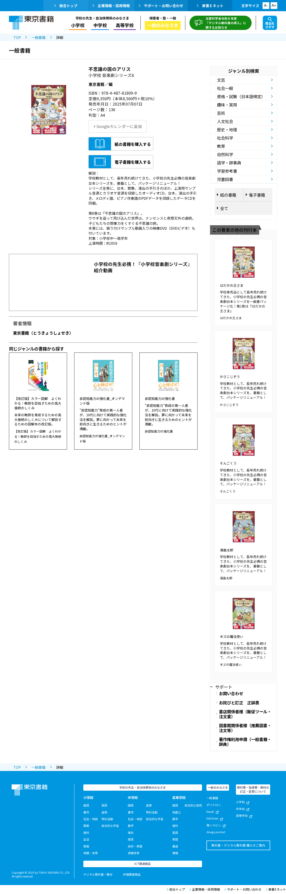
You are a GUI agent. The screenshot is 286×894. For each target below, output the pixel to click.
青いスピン (216, 825)
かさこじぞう (230, 376)
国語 (86, 805)
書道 (175, 846)
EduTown (214, 818)
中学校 (100, 25)
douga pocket (215, 832)
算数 (86, 826)
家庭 (86, 846)
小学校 (77, 25)
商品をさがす (270, 23)
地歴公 (176, 812)
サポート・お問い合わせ (161, 5)
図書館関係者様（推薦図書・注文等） (245, 728)
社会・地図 (90, 819)
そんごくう (228, 463)
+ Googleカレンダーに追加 (117, 126)
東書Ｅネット (210, 5)
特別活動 (107, 819)
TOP (17, 37)
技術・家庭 (135, 846)
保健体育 (133, 853)
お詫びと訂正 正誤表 (239, 702)
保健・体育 (90, 853)
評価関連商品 (132, 874)
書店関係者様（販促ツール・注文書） (245, 714)
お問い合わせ (231, 693)
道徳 (104, 812)
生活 (86, 839)
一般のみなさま (162, 25)
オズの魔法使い (231, 636)
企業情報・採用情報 (111, 5)
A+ (273, 5)
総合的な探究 (193, 805)
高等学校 (125, 25)
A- (266, 5)
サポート (223, 687)
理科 (86, 832)
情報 (175, 853)
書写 (86, 812)
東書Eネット (276, 889)
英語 (104, 805)
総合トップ (65, 5)
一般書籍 (38, 37)
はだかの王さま (231, 285)
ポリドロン (213, 805)
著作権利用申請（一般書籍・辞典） (245, 742)
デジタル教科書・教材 (97, 874)
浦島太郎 (226, 550)
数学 (131, 826)
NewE (212, 811)
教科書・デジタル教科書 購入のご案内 (238, 845)
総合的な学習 (110, 826)
